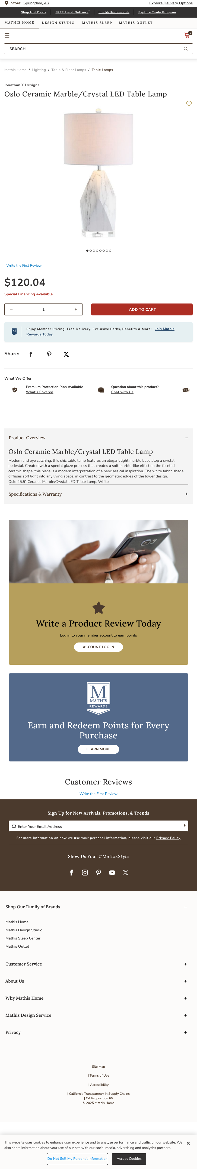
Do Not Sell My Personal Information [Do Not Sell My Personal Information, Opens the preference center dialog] (77, 1158)
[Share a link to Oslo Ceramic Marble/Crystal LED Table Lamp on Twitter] (66, 401)
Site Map (98, 1114)
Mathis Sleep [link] (97, 23)
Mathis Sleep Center (22, 985)
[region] (98, 1152)
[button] (7, 35)
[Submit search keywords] (186, 49)
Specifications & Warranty (35, 541)
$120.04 (25, 330)
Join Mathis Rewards (114, 12)
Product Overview (27, 484)
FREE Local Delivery (71, 12)
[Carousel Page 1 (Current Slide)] (95, 461)
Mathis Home (16, 968)
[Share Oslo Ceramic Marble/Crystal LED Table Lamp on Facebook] (31, 402)
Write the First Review (24, 312)
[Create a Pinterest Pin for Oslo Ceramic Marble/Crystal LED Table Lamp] (49, 402)
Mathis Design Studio (23, 977)
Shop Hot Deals (33, 12)
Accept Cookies (129, 1158)
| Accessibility (98, 1132)
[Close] (188, 1143)
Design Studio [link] (58, 23)
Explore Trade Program (157, 12)
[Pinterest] (98, 920)
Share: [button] (12, 401)
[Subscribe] (184, 872)
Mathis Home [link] (19, 23)
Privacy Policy (168, 885)
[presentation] (100, 461)
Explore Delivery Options (171, 3)
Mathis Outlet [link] (136, 23)
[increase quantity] (78, 356)
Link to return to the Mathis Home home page (98, 35)
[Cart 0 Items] (187, 36)
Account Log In (98, 694)
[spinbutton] (44, 356)
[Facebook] (71, 920)
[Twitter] (125, 920)
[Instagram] (85, 920)
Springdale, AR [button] (36, 3)
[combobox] (98, 48)
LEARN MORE (98, 796)
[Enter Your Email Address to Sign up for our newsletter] (94, 872)
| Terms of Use (98, 1122)
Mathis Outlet (17, 993)
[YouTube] (112, 920)
